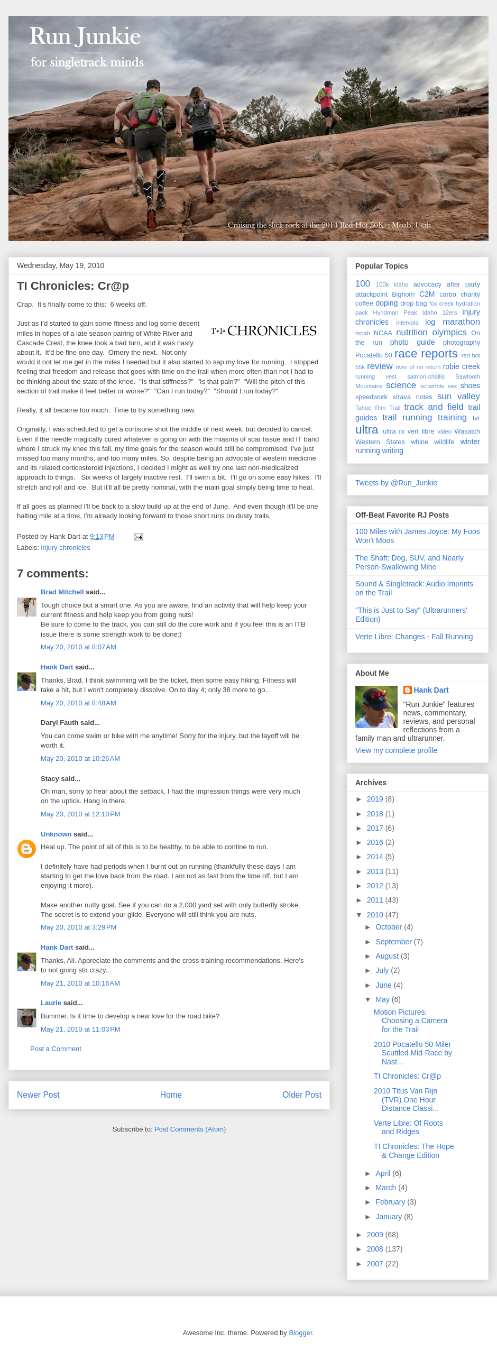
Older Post (301, 1094)
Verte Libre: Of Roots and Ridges (408, 1127)
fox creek (441, 303)
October (389, 927)
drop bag (413, 303)
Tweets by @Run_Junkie (396, 483)
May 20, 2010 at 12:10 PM (81, 814)
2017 (376, 828)
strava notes (412, 397)
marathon (461, 322)
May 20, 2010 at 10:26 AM (80, 758)
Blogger (300, 1333)
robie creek (461, 366)
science (401, 385)
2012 (376, 885)
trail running (407, 417)
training (452, 417)
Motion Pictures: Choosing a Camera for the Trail (411, 1021)
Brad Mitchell (62, 592)
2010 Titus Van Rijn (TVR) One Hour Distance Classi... (406, 1100)
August (387, 956)
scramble (432, 386)
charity (470, 294)
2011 (376, 900)
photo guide (412, 342)
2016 (376, 842)
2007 (376, 1263)
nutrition (412, 332)
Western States (380, 442)
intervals (407, 322)
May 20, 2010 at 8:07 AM (78, 647)
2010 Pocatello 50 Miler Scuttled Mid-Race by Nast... (413, 1053)
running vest (376, 376)
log (430, 322)
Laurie (51, 1003)
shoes (470, 385)
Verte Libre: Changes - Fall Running (414, 636)
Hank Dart (57, 667)
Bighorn (403, 294)
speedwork (371, 397)
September (394, 941)
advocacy (427, 284)
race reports (426, 353)
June (384, 985)
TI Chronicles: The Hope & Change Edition (414, 1151)
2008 (376, 1249)
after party (463, 284)
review (380, 366)
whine (419, 442)
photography (461, 342)
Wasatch (467, 431)
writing (392, 450)
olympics (449, 332)
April (383, 1173)
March (386, 1187)
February (391, 1202)
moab (362, 333)
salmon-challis (426, 376)
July (383, 970)
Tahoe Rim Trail (378, 407)
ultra (367, 429)
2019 (376, 799)
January (389, 1216)
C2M (427, 294)
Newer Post (38, 1094)
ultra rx (393, 431)
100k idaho (392, 284)
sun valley (458, 396)
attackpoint (371, 294)
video (444, 431)
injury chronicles (65, 547)
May (383, 999)
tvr (476, 418)
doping (386, 303)
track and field (434, 407)
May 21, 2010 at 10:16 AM (80, 983)
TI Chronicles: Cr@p (73, 285)
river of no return (417, 367)
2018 (376, 814)
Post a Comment (55, 1049)
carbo (447, 294)
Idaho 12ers (439, 312)
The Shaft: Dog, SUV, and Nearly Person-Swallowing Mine (409, 562)
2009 (376, 1234)
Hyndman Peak (395, 312)
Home (171, 1094)
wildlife (444, 442)
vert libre (421, 431)
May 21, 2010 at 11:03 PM (81, 1029)
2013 (376, 871)
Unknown (56, 834)
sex (452, 386)
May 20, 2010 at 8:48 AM (78, 703)
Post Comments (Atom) (190, 1129)
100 (362, 284)
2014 (376, 856)
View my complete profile (396, 750)
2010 (376, 915)
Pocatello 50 (373, 355)
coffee (364, 303)
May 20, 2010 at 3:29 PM (78, 927)
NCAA (383, 333)
